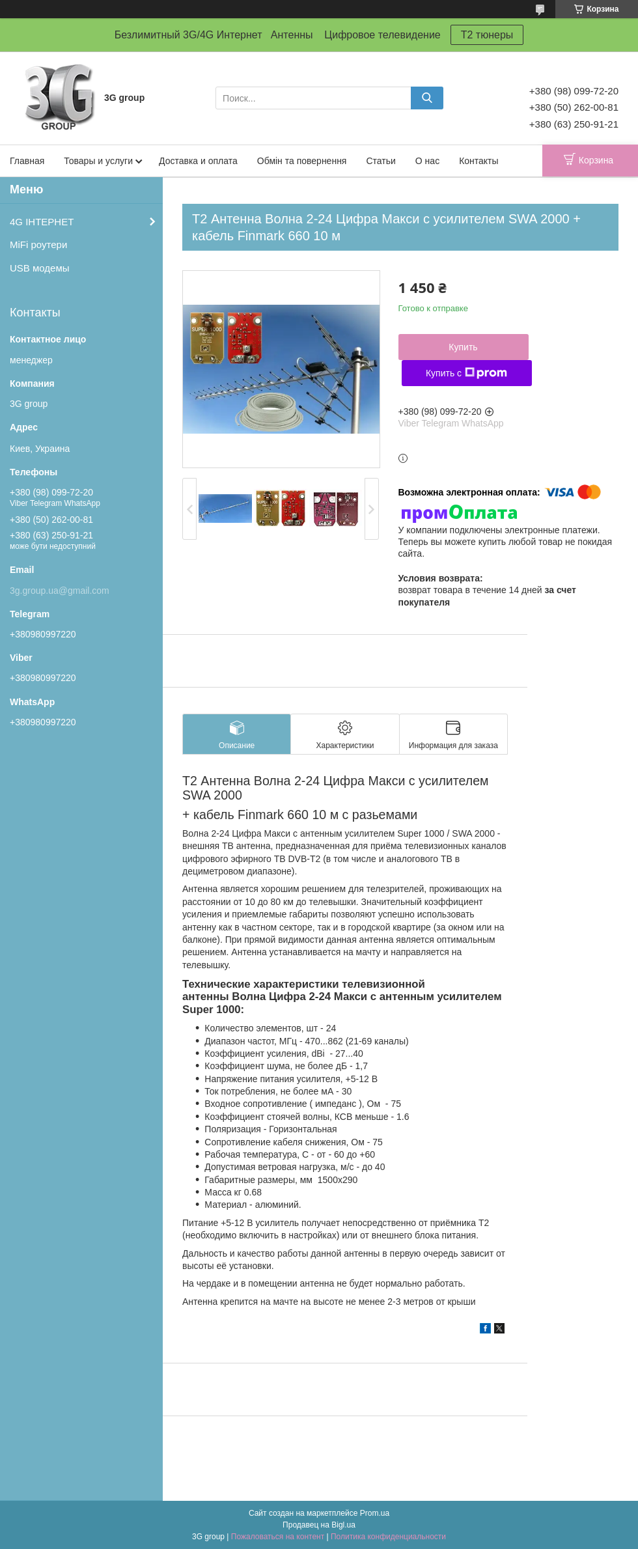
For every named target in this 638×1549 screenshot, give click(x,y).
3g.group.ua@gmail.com (59, 590)
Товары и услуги (98, 161)
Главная (27, 161)
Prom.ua (374, 1513)
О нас (427, 161)
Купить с (466, 373)
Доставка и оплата (198, 161)
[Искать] (427, 98)
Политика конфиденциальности (388, 1536)
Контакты (478, 161)
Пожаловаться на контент (277, 1536)
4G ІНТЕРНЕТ (42, 221)
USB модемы (40, 267)
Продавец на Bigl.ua (319, 1524)
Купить (463, 347)
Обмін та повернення (302, 161)
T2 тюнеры (487, 34)
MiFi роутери (38, 244)
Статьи (380, 161)
